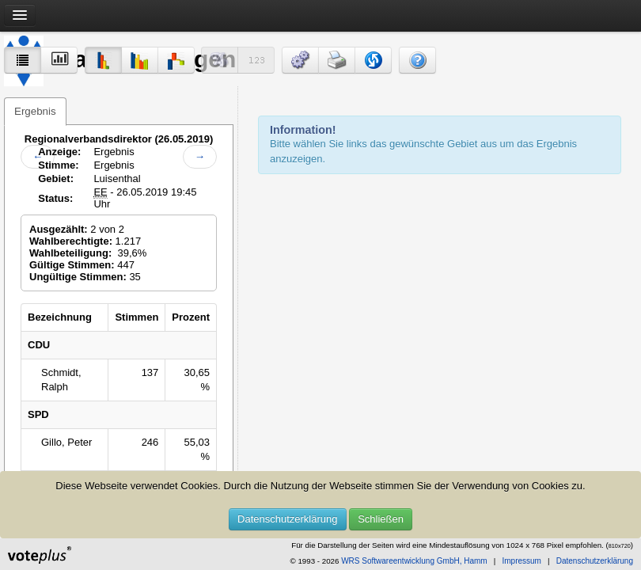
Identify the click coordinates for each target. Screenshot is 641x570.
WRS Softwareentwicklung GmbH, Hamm (414, 561)
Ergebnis (35, 111)
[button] (300, 60)
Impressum (521, 561)
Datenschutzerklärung (287, 519)
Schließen (381, 519)
